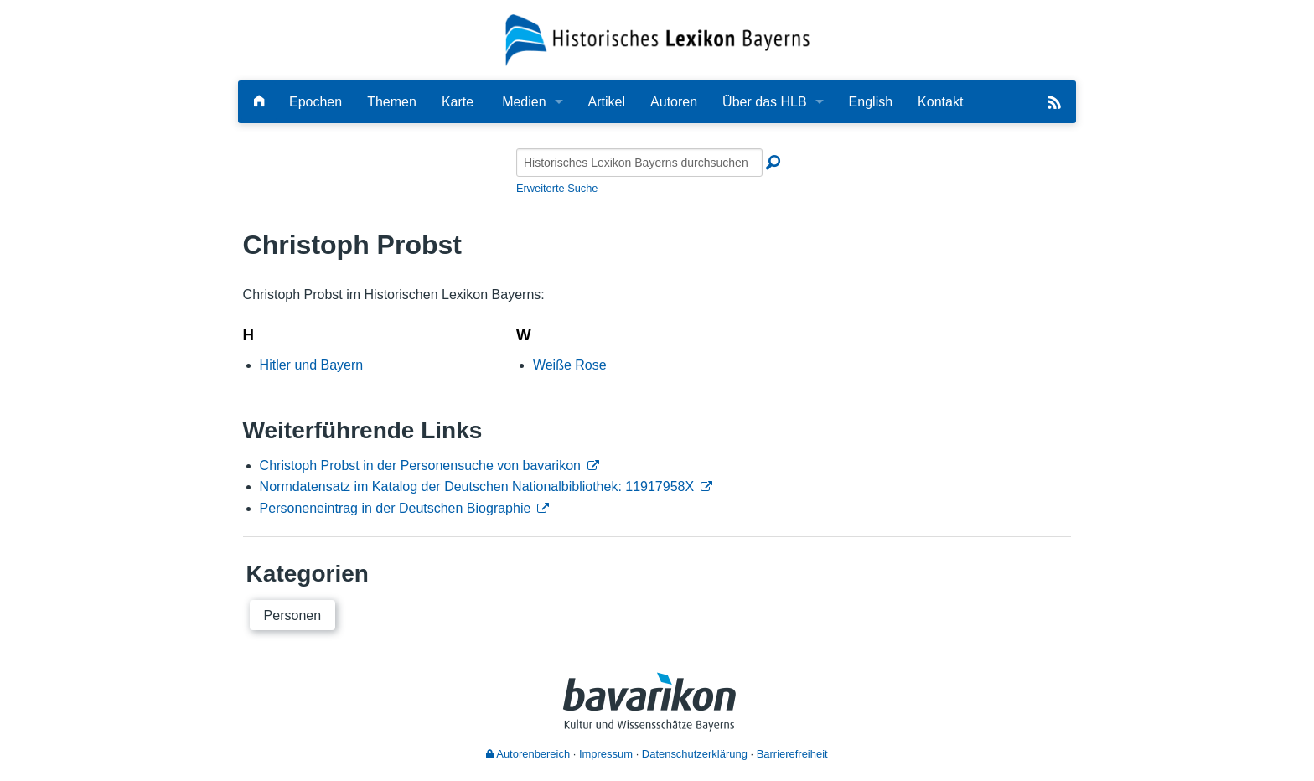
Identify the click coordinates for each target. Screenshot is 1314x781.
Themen (391, 102)
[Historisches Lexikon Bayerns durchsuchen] (639, 162)
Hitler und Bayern (312, 365)
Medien (524, 102)
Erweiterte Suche (557, 188)
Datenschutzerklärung (695, 753)
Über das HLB (764, 102)
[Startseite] (657, 39)
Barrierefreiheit (792, 753)
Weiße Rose (570, 365)
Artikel (606, 102)
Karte (457, 102)
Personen (293, 615)
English (870, 102)
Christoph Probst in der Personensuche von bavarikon (420, 465)
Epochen (315, 102)
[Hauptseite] (259, 102)
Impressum (606, 753)
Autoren (673, 102)
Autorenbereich (528, 753)
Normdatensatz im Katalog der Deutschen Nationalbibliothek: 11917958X (477, 486)
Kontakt (940, 102)
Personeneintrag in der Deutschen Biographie (395, 508)
